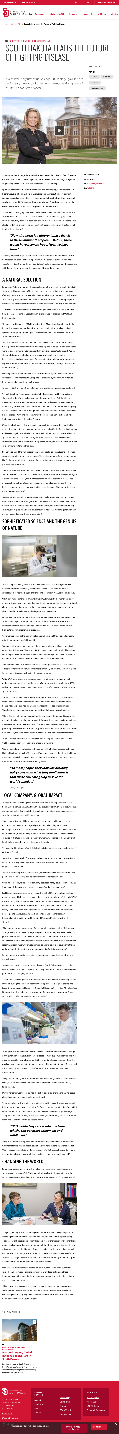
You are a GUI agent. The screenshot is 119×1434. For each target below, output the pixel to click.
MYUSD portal (93, 1397)
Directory (38, 1408)
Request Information (106, 2)
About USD (91, 1401)
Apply (77, 2)
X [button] (116, 1424)
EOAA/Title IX (65, 1410)
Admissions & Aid (57, 14)
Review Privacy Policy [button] (72, 1428)
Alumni (37, 1400)
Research (73, 14)
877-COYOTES (8, 1405)
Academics (39, 14)
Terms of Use (65, 1414)
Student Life (88, 14)
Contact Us (7, 1413)
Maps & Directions (10, 1418)
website (90, 187)
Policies (37, 1412)
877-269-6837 (8, 1408)
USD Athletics (93, 1406)
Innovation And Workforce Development (29, 41)
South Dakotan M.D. (13, 24)
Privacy (63, 1406)
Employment (40, 1404)
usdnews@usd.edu (95, 183)
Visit (89, 2)
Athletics (102, 14)
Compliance (65, 1401)
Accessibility (65, 1397)
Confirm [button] (97, 1426)
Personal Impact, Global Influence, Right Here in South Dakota (17, 1356)
